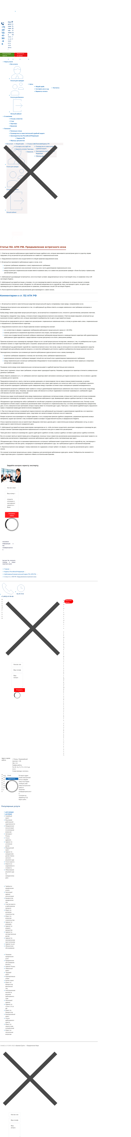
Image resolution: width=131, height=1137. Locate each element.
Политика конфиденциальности (25, 813)
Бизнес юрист (9, 1002)
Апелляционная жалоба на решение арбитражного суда (10, 1015)
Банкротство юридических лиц (9, 921)
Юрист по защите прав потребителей (9, 1047)
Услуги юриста (9, 883)
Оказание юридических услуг (9, 978)
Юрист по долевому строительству (9, 933)
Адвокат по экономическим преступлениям (10, 961)
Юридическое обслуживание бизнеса (9, 984)
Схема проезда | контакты (20, 792)
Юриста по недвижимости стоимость (9, 887)
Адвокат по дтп (10, 965)
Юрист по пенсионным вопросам (9, 1053)
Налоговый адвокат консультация (9, 915)
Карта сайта (22, 821)
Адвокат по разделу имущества (8, 949)
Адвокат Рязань (10, 988)
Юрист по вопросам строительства (9, 939)
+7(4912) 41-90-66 (3, 35)
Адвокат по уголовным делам (8, 865)
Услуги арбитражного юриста (9, 1041)
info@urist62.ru (63, 639)
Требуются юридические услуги (9, 909)
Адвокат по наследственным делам (10, 955)
